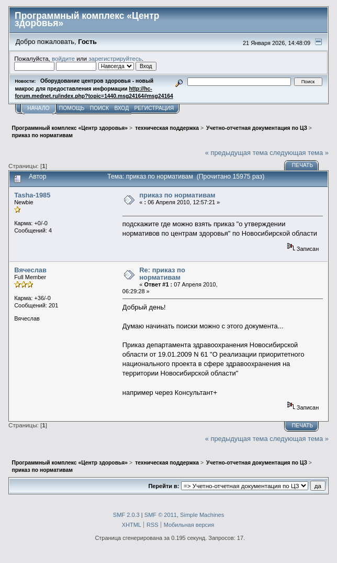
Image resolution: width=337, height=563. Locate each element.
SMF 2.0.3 (126, 515)
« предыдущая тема (236, 153)
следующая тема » (299, 153)
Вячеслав (30, 270)
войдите (63, 58)
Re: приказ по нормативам (162, 273)
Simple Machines (202, 515)
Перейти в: (163, 486)
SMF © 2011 (160, 515)
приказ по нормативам (177, 195)
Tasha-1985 (32, 195)
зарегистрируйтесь (115, 58)
